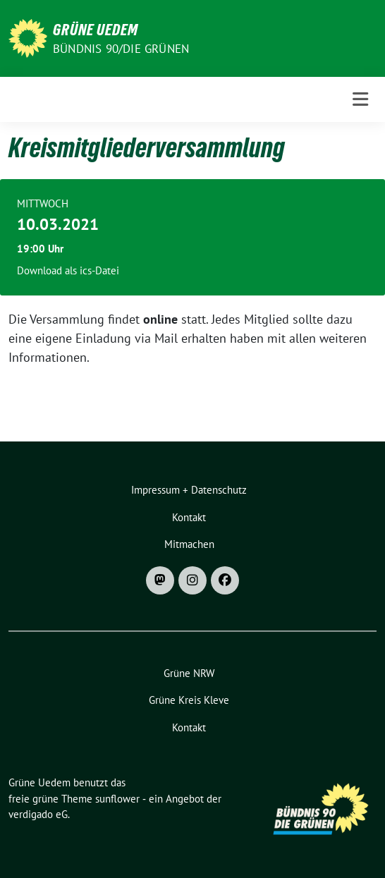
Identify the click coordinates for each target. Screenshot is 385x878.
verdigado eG (38, 814)
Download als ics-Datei (68, 270)
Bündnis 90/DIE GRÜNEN (121, 48)
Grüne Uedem (95, 29)
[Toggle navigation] (360, 99)
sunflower (117, 798)
